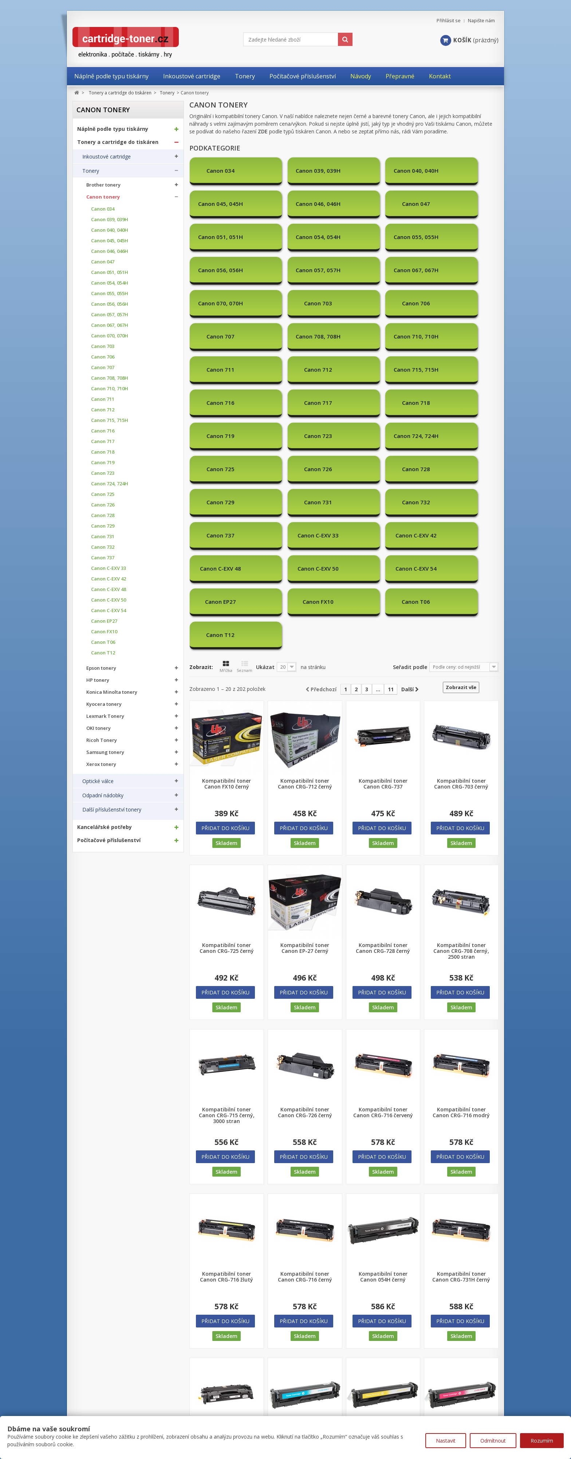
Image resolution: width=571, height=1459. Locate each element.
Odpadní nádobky (102, 795)
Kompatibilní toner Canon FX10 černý (226, 585)
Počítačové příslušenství (109, 840)
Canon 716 (102, 431)
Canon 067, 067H (109, 325)
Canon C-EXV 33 (108, 568)
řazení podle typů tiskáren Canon (286, 131)
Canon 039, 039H (109, 219)
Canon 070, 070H (109, 335)
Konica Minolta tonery (111, 692)
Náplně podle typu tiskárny (112, 129)
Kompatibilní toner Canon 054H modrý (304, 1242)
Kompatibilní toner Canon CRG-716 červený (383, 913)
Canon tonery (103, 197)
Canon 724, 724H (109, 483)
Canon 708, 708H (109, 378)
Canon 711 (102, 399)
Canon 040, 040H (109, 230)
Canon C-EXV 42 (108, 578)
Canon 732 (102, 547)
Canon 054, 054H (109, 283)
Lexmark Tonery (105, 716)
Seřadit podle (410, 468)
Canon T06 (103, 642)
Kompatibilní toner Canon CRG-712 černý (305, 585)
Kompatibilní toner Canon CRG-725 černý (227, 749)
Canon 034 (102, 209)
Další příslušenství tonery (111, 809)
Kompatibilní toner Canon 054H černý (383, 1078)
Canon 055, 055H (109, 293)
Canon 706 (102, 357)
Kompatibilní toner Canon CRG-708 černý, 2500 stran (461, 752)
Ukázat (265, 468)
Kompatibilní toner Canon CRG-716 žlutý (226, 1078)
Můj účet (83, 1393)
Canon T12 (103, 652)
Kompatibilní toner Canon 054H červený (461, 1242)
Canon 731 (102, 536)
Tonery (90, 170)
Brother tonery (103, 185)
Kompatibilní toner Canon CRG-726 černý (305, 913)
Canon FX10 (104, 631)
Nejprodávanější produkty (227, 1407)
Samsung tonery (105, 752)
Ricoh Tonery (101, 740)
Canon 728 (102, 515)
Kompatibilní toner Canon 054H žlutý (383, 1242)
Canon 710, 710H (109, 388)
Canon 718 (102, 452)
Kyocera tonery (104, 704)
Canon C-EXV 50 (108, 600)
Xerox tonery (101, 764)
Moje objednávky (92, 1408)
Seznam (244, 468)
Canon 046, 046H (109, 251)
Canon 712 (102, 409)
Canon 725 (102, 494)
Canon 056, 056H (109, 304)
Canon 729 (102, 526)
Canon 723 (102, 473)
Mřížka (226, 468)
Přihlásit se (449, 20)
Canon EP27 (104, 621)
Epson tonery (101, 668)
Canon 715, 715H (109, 420)
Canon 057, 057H (109, 314)
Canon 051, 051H (109, 272)
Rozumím (542, 1440)
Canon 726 (102, 504)
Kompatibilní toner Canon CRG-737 (383, 585)
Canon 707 (102, 367)
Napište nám (481, 20)
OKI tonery (98, 728)
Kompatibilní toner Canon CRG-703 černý (461, 585)
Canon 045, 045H (109, 240)
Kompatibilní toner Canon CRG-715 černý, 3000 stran (227, 916)
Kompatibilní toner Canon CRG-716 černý (305, 1078)
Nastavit (446, 1440)
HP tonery (97, 680)
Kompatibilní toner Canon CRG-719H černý (227, 1242)
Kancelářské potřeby (104, 827)
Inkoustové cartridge (106, 156)
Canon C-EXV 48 (108, 589)
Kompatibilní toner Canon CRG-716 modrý (461, 913)
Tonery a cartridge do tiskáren (117, 142)
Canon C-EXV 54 (108, 610)
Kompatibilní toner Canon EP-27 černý (304, 749)
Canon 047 (102, 261)
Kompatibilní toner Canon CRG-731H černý (461, 1078)
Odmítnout (493, 1440)
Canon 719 (102, 462)
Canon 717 (102, 441)
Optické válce (98, 781)
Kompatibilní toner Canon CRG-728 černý (383, 749)
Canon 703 (102, 346)
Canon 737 (102, 557)
